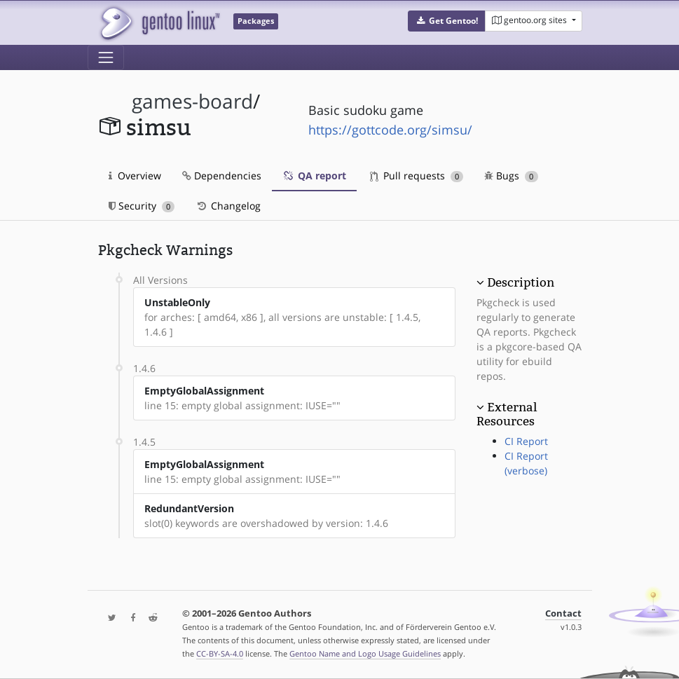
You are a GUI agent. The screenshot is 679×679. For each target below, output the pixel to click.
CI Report (526, 441)
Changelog (228, 205)
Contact (563, 613)
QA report (314, 175)
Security (142, 205)
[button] (447, 21)
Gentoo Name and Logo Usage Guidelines (365, 653)
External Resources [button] (506, 414)
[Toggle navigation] (106, 57)
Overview (135, 175)
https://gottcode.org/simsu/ (390, 129)
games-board (192, 101)
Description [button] (520, 282)
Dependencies (221, 175)
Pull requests (417, 175)
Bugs (511, 175)
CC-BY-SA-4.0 (219, 653)
